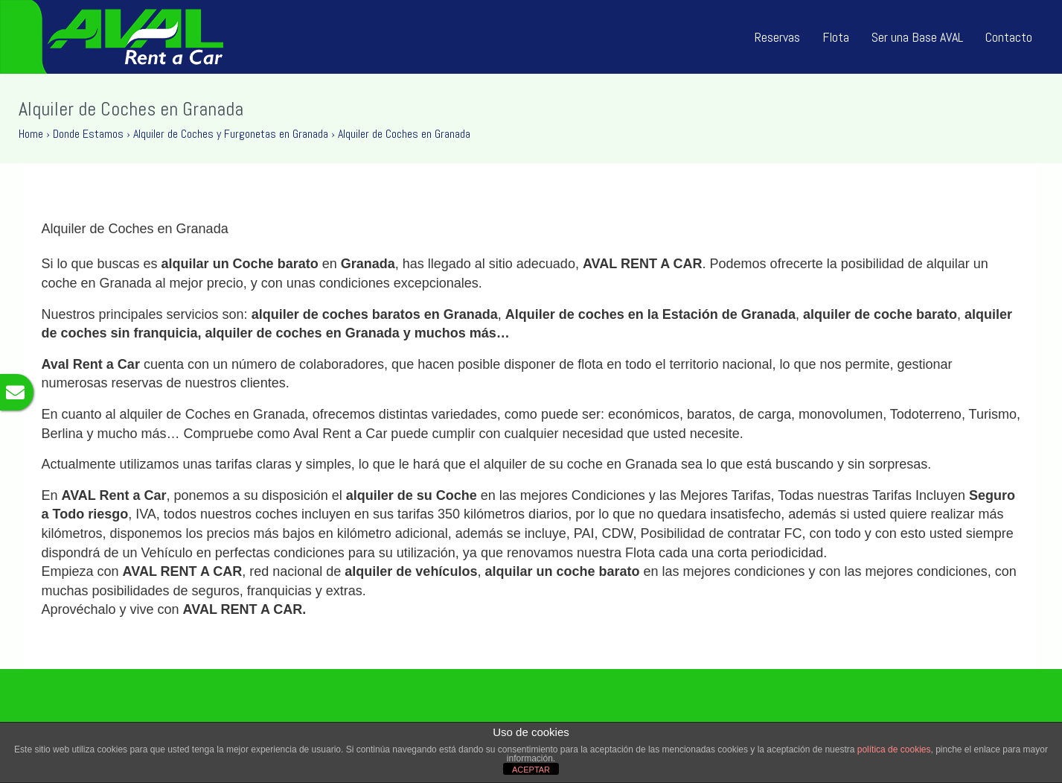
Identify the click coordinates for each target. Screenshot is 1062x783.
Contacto (1008, 36)
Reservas (777, 36)
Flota (835, 36)
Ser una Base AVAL (917, 36)
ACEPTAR (531, 769)
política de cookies (894, 749)
